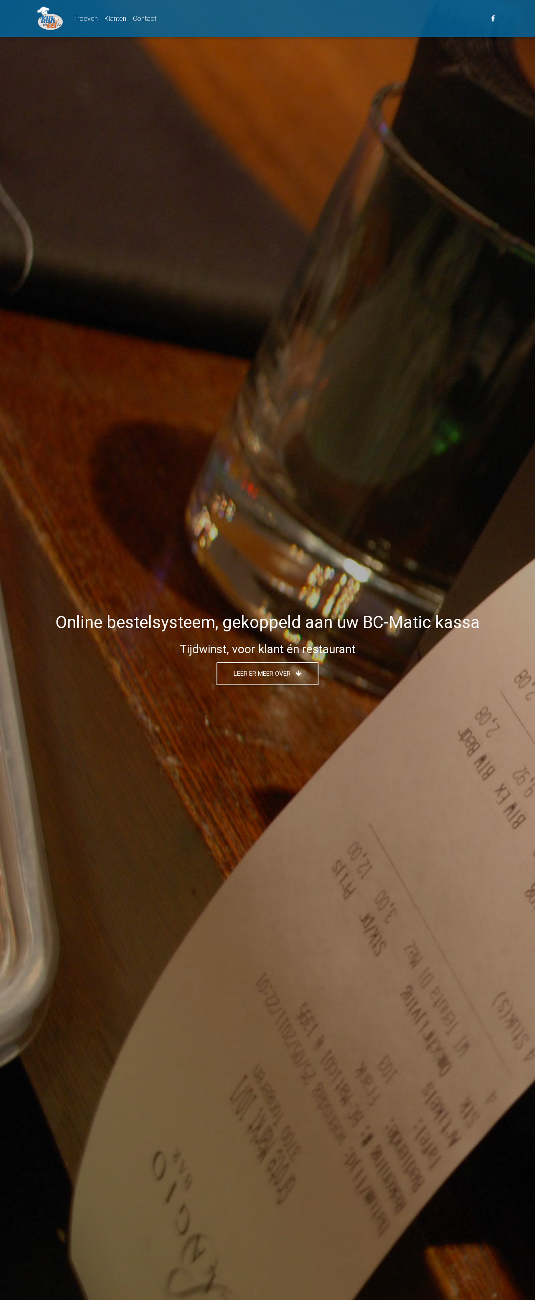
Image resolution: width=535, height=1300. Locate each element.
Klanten (115, 19)
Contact (144, 19)
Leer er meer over (268, 673)
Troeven (86, 19)
